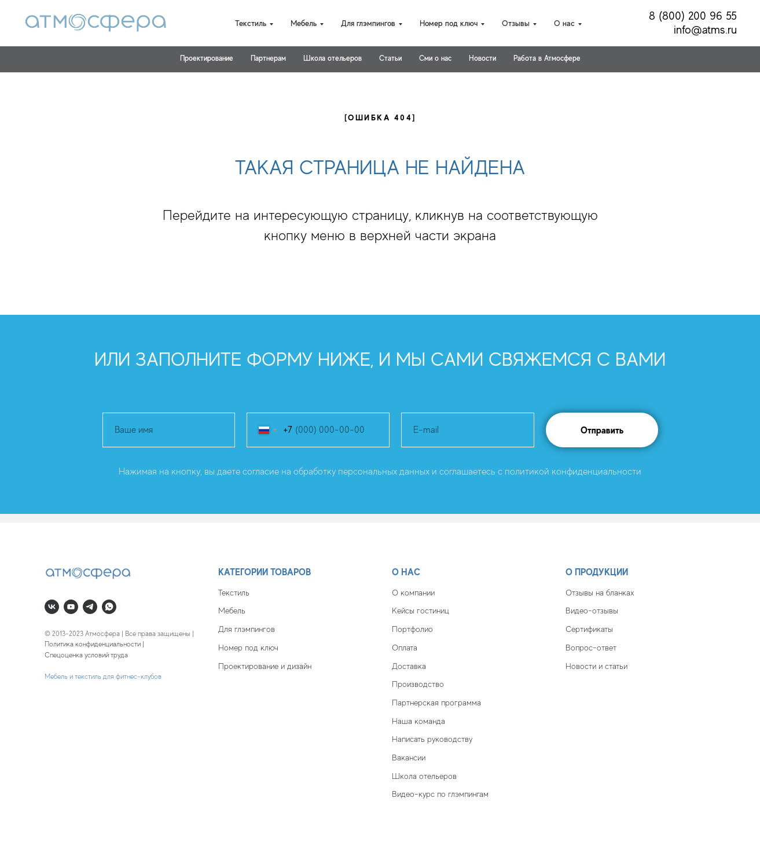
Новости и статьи (596, 666)
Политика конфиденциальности (93, 644)
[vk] (52, 607)
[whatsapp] (109, 607)
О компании (413, 592)
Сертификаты (589, 629)
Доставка (409, 666)
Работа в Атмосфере (547, 58)
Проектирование (206, 58)
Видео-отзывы (592, 610)
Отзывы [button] (516, 23)
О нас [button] (564, 23)
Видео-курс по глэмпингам (440, 794)
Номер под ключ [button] (449, 23)
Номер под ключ (248, 647)
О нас (406, 572)
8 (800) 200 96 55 (693, 16)
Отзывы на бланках (600, 592)
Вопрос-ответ (591, 647)
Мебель (231, 610)
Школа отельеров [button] (332, 58)
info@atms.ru (705, 29)
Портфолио (412, 629)
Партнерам (268, 58)
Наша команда (418, 721)
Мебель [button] (304, 23)
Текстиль (233, 592)
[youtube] (71, 607)
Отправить (602, 430)
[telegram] (90, 607)
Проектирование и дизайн (264, 666)
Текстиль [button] (250, 23)
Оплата (404, 647)
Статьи (390, 58)
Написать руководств (430, 739)
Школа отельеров (424, 776)
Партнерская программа (436, 702)
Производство (418, 684)
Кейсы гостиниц (420, 610)
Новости (482, 58)
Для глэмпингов (246, 629)
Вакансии (408, 757)
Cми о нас (435, 58)
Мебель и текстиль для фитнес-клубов (103, 676)
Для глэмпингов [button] (368, 23)
